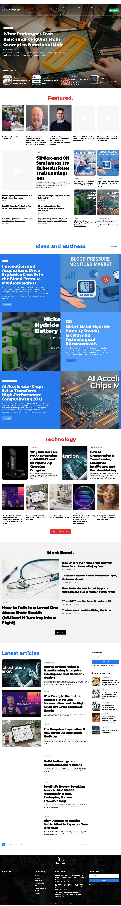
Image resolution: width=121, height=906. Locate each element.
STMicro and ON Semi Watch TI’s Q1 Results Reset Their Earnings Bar (84, 139)
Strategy (103, 78)
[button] (60, 14)
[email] (105, 657)
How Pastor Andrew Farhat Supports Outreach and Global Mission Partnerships (79, 81)
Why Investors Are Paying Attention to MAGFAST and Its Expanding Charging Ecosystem (44, 461)
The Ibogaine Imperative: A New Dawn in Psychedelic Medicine (36, 518)
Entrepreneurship (104, 218)
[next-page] (60, 44)
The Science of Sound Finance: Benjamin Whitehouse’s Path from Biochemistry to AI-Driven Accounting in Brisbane (36, 140)
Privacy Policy (112, 666)
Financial (29, 134)
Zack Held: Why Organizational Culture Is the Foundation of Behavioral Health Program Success (59, 140)
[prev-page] (55, 44)
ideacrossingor (8, 49)
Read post (70, 361)
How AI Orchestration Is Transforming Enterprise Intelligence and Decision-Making (103, 461)
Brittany (16, 77)
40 (17, 845)
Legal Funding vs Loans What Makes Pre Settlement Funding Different (53, 220)
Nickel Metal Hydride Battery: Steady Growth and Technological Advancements (88, 335)
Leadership (75, 76)
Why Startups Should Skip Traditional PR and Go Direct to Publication (51, 208)
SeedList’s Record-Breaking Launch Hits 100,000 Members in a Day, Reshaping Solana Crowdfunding (84, 520)
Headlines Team (66, 595)
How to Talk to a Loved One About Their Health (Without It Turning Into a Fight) (30, 615)
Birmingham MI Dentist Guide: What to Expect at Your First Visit (106, 518)
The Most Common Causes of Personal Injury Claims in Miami (50, 81)
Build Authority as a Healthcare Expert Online (63, 764)
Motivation (8, 28)
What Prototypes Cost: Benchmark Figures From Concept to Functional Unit (33, 39)
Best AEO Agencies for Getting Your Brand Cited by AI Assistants (17, 207)
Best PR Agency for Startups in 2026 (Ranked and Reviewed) (17, 197)
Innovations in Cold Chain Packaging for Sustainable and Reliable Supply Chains (84, 183)
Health (52, 134)
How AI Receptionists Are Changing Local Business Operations (17, 220)
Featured (34, 448)
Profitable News (66, 570)
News (77, 178)
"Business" (45, 77)
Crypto (76, 513)
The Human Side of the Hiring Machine (86, 611)
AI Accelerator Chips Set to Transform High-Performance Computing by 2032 (23, 393)
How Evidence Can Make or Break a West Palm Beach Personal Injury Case (21, 81)
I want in (106, 662)
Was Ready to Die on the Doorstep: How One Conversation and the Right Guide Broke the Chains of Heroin (12, 520)
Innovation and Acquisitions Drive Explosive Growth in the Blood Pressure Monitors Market (22, 274)
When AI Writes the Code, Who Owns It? (108, 81)
